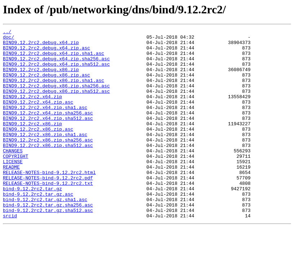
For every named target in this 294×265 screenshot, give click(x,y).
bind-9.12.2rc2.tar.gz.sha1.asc (45, 234)
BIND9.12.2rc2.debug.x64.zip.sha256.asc (56, 65)
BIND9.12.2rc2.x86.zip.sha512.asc (48, 169)
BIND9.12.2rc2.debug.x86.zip (41, 78)
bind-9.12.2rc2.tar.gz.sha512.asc (48, 247)
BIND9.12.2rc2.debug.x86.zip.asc (46, 84)
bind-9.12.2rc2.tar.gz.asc (38, 227)
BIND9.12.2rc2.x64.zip (32, 110)
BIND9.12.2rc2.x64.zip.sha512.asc (48, 136)
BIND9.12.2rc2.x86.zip (32, 143)
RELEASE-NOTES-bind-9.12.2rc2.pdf (48, 208)
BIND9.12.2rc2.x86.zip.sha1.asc (45, 156)
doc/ (8, 39)
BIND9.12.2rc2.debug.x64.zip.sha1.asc (53, 58)
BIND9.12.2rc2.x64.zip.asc (38, 117)
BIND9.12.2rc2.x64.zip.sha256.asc (48, 130)
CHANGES (13, 175)
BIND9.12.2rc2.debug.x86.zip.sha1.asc (53, 91)
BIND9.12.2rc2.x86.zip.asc (38, 149)
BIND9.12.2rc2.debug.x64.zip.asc (46, 52)
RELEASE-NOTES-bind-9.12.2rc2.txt (48, 214)
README (11, 195)
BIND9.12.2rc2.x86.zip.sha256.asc (48, 162)
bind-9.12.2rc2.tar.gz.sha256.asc (48, 240)
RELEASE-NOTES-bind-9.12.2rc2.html (49, 201)
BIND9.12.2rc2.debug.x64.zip (41, 45)
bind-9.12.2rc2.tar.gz (32, 221)
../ (7, 32)
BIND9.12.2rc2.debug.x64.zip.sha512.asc (56, 71)
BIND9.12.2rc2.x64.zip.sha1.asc (45, 123)
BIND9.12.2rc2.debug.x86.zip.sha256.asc (56, 97)
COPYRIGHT (15, 182)
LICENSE (13, 188)
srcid (10, 253)
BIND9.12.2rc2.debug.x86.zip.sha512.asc (56, 104)
